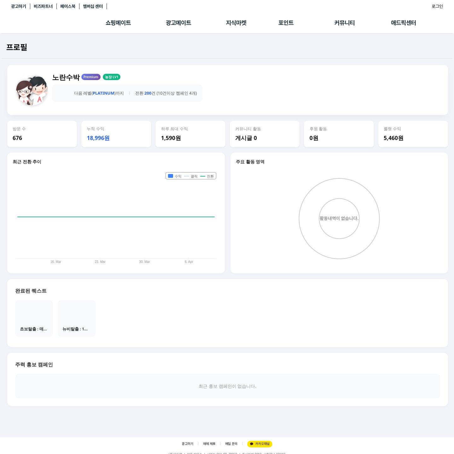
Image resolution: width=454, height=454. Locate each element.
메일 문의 (231, 444)
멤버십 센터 (93, 6)
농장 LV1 (112, 77)
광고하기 (18, 6)
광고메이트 (178, 22)
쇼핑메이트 (118, 22)
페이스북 (67, 6)
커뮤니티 (345, 22)
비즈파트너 (43, 6)
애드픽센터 (403, 22)
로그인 (437, 6)
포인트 (286, 22)
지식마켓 (236, 22)
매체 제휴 (209, 444)
